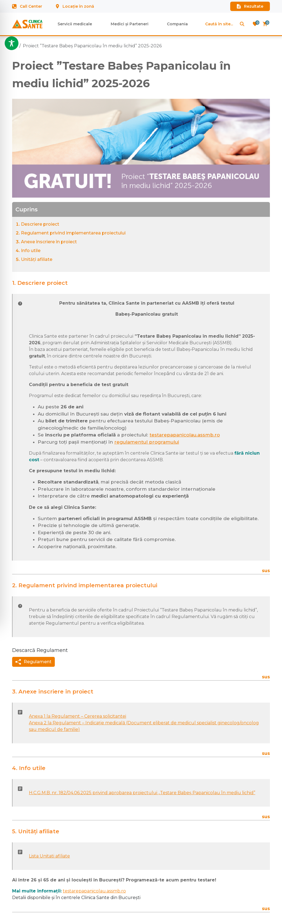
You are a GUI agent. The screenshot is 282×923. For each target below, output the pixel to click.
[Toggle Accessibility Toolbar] (11, 43)
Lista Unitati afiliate (49, 856)
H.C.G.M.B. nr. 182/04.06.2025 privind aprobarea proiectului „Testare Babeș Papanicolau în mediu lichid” (142, 792)
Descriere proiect (40, 224)
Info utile (30, 250)
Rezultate (250, 6)
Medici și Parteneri (129, 23)
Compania (177, 23)
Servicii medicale (75, 23)
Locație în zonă (75, 6)
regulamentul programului (146, 442)
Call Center (27, 6)
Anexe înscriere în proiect (49, 241)
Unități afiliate (36, 259)
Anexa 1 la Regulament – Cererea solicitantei (77, 716)
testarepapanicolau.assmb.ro (185, 435)
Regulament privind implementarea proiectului (73, 233)
